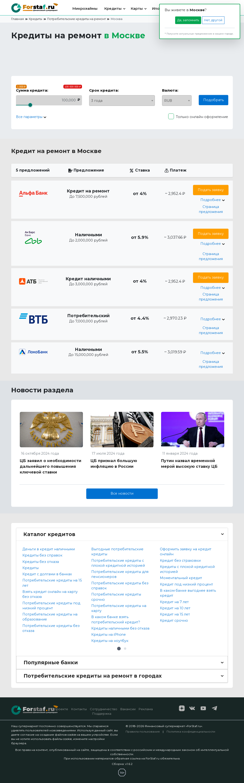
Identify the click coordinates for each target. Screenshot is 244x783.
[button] (119, 648)
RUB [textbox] (168, 100)
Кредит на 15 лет (175, 614)
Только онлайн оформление (202, 117)
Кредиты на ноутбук (109, 641)
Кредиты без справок (42, 555)
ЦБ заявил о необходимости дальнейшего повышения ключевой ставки (50, 466)
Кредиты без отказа (40, 562)
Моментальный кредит (181, 578)
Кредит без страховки (180, 560)
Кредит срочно (174, 620)
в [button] (124, 35)
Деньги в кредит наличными (48, 549)
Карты (137, 8)
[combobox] (122, 100)
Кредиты (113, 8)
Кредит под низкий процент (186, 584)
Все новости (122, 493)
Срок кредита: (104, 90)
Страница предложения (211, 209)
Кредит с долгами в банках (47, 574)
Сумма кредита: (32, 90)
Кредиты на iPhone (108, 634)
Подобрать (213, 100)
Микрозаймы (84, 8)
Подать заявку (211, 190)
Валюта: (170, 90)
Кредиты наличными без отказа (120, 628)
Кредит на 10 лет (175, 608)
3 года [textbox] (96, 100)
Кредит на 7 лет (174, 602)
